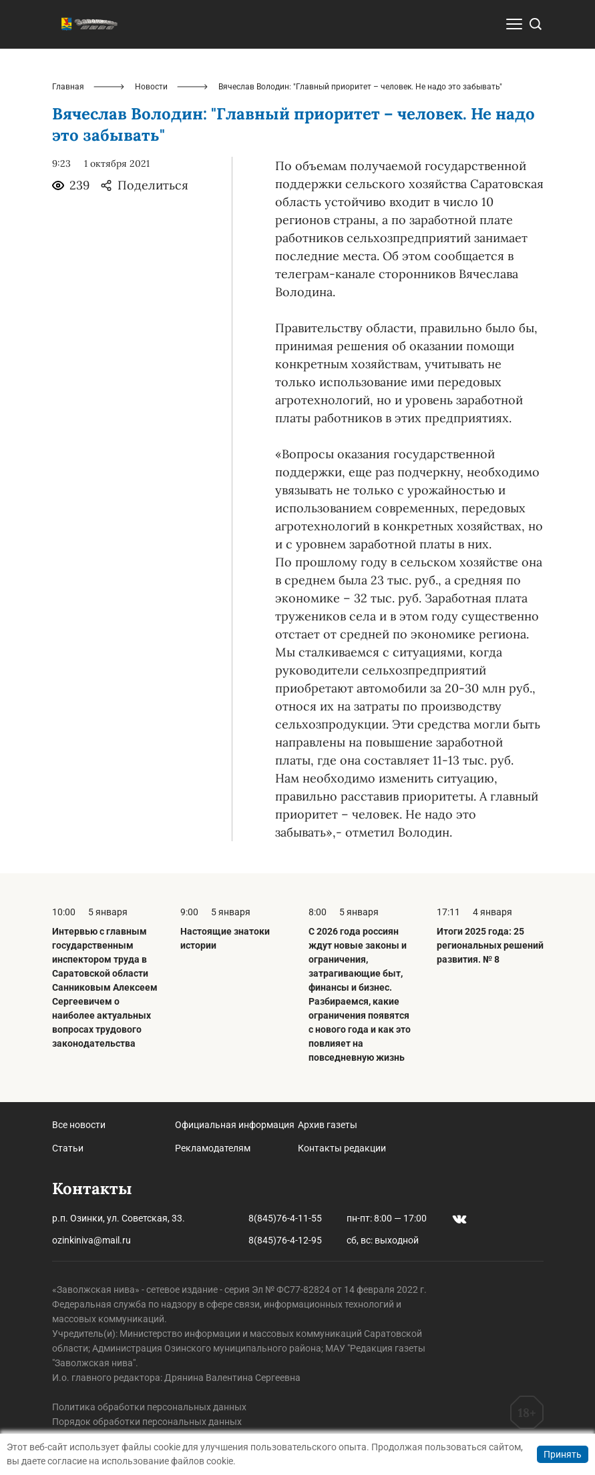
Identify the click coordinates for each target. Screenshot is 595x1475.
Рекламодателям (212, 1148)
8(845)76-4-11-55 (285, 1218)
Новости (151, 86)
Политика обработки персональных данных (149, 1407)
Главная (68, 86)
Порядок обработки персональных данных (147, 1421)
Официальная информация (234, 1124)
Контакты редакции (342, 1148)
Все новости (79, 1124)
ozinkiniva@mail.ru (91, 1240)
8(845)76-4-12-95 (285, 1240)
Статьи (67, 1148)
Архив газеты (327, 1124)
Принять (563, 1454)
